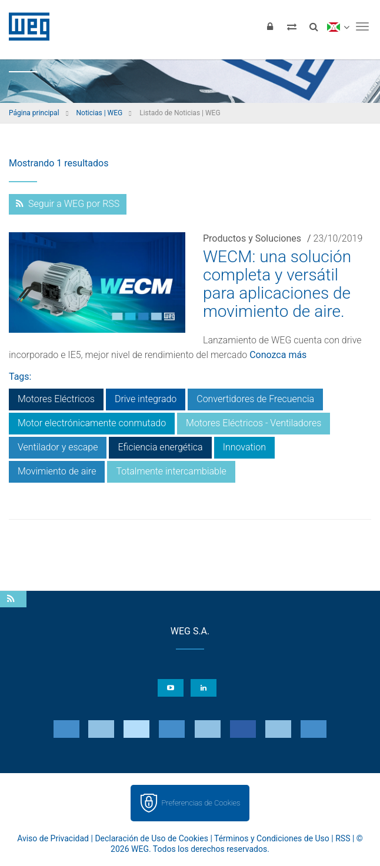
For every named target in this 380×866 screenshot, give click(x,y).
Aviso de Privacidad (53, 838)
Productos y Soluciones (252, 238)
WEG (25, 26)
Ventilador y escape (58, 447)
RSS (342, 838)
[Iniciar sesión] (270, 26)
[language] (337, 26)
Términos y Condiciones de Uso (271, 838)
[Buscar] (313, 26)
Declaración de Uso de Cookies (151, 838)
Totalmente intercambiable (171, 471)
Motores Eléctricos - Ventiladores (253, 423)
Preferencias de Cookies (200, 802)
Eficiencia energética (160, 447)
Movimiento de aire (57, 471)
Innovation (244, 447)
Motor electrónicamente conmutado (92, 423)
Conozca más (277, 354)
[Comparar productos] (292, 26)
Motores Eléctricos (56, 398)
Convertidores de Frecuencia (255, 398)
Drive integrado (145, 398)
